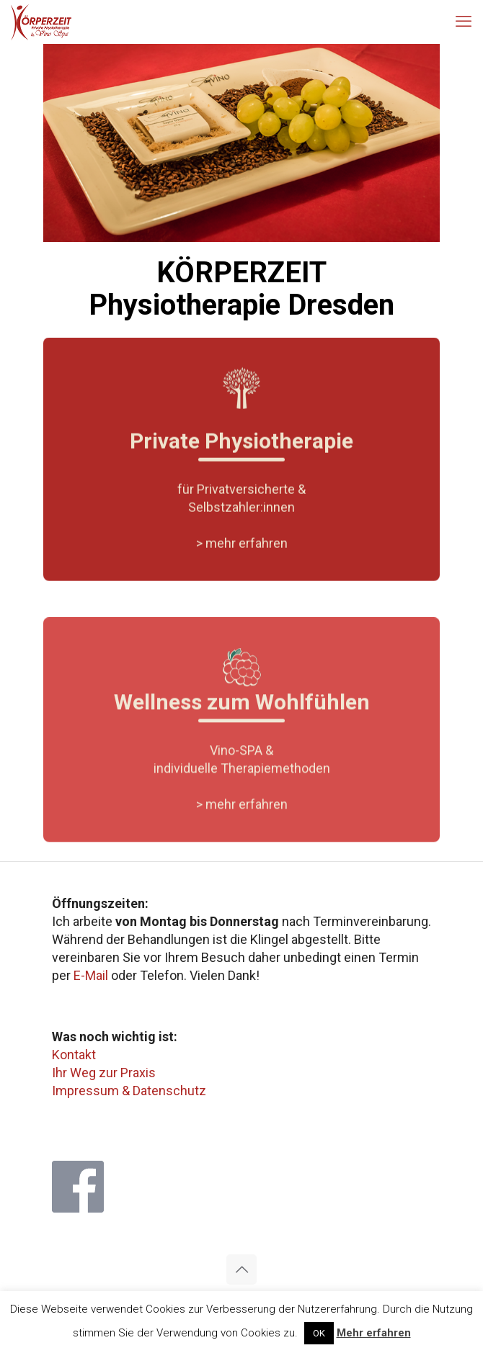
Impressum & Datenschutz (129, 1090)
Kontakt (74, 1054)
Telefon (162, 975)
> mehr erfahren (242, 554)
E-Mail (91, 975)
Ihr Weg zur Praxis (104, 1072)
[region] (241, 143)
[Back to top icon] (241, 1269)
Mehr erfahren (374, 1332)
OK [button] (319, 1333)
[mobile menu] (463, 21)
